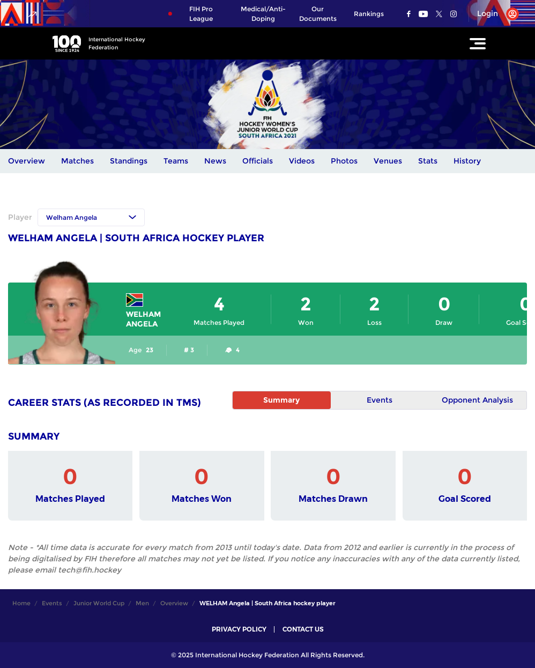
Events (379, 400)
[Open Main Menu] (478, 43)
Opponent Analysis (477, 400)
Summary (281, 400)
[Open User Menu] (494, 14)
